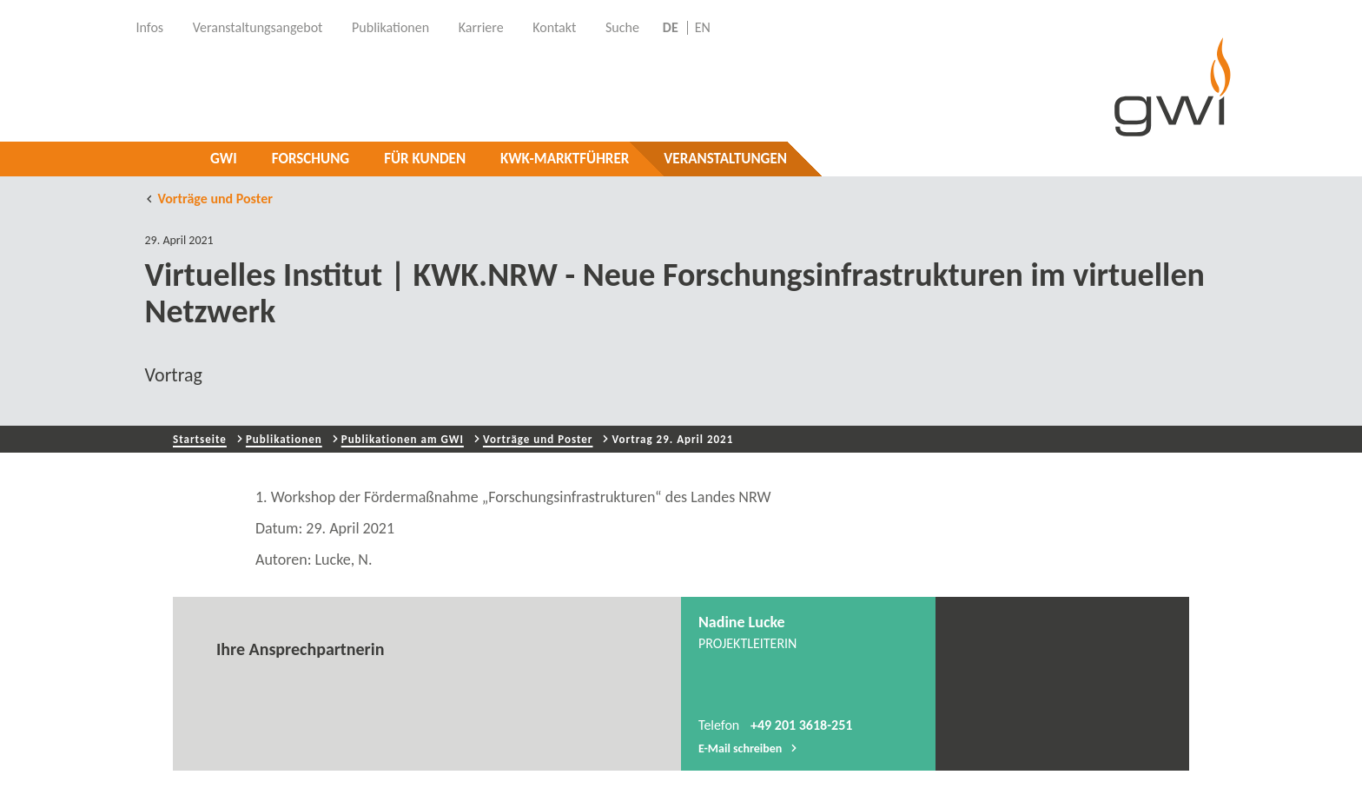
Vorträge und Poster (209, 198)
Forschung (310, 158)
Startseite (200, 439)
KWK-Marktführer (564, 158)
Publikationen (284, 439)
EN (703, 28)
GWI (223, 158)
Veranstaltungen (725, 158)
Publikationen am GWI (402, 439)
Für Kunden (425, 158)
